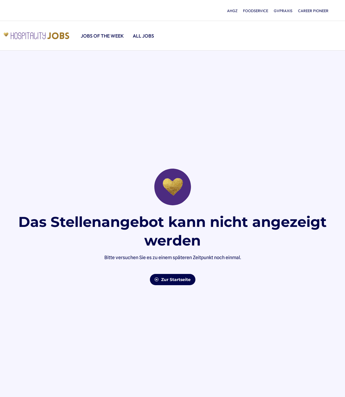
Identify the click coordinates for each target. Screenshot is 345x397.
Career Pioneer (312, 10)
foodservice (249, 10)
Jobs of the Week (102, 36)
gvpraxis (279, 10)
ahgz (223, 10)
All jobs (143, 36)
